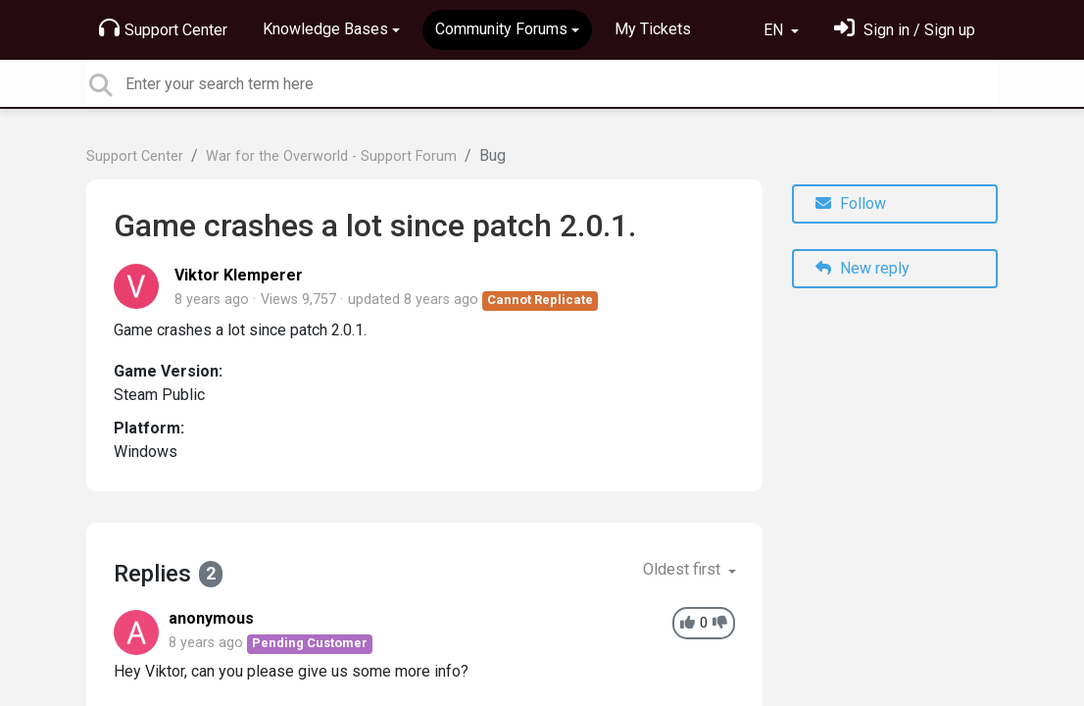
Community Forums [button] (501, 29)
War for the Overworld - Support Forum (331, 156)
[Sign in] (904, 30)
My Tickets (653, 29)
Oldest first (683, 569)
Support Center (163, 28)
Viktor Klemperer (238, 275)
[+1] (687, 623)
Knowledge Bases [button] (325, 29)
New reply (862, 268)
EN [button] (775, 30)
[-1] (720, 623)
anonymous (211, 618)
